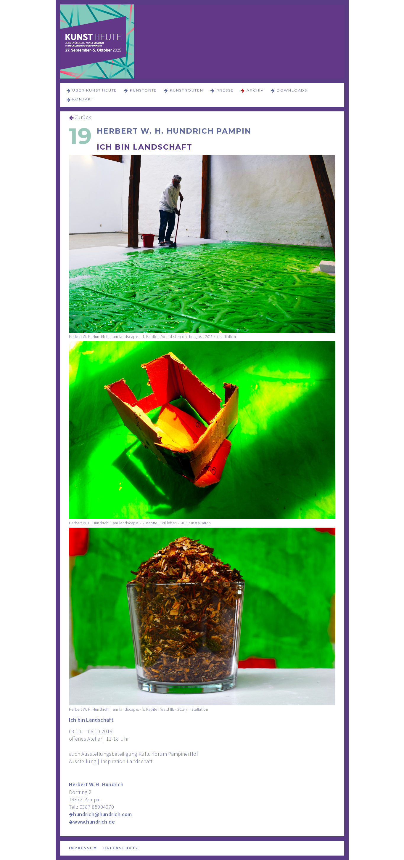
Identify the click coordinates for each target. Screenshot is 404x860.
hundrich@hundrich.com (102, 814)
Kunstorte (143, 90)
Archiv (255, 90)
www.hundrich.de (94, 821)
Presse (225, 90)
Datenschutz (121, 848)
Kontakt (83, 99)
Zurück (83, 117)
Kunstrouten (186, 90)
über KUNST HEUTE (94, 90)
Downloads (292, 90)
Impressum (83, 848)
